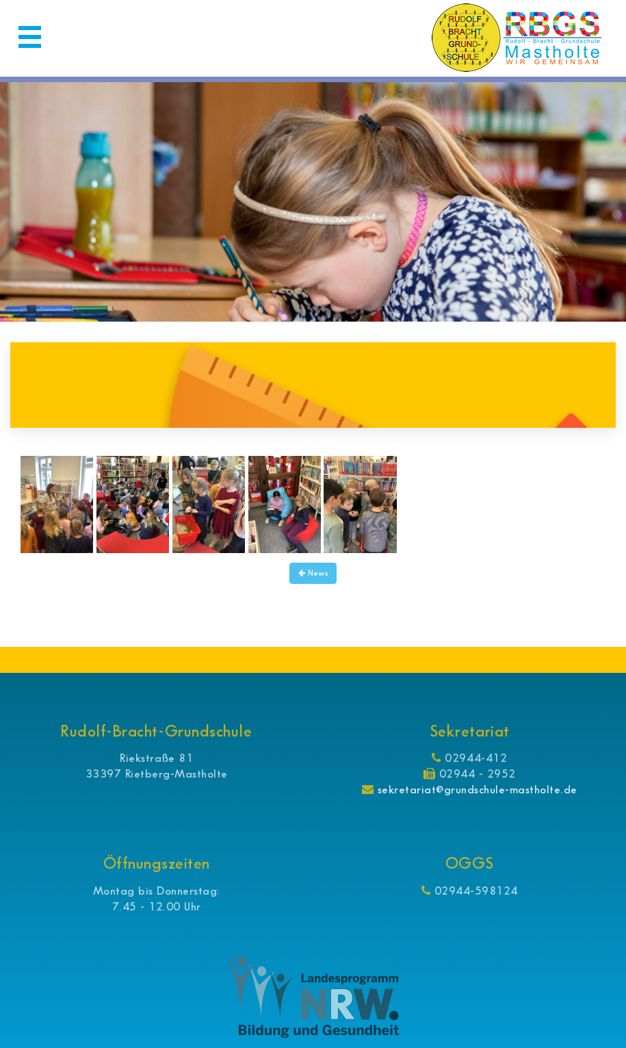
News (313, 573)
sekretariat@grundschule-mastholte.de (477, 789)
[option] (313, 202)
